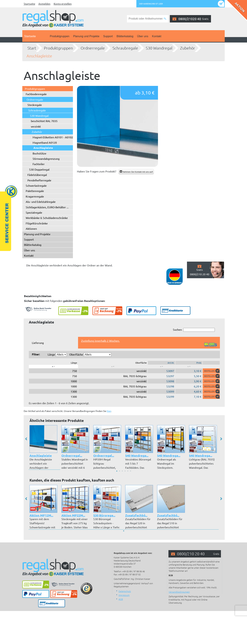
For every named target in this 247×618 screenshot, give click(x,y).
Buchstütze (39, 153)
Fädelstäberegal (37, 174)
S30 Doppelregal (39, 169)
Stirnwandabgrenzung (46, 158)
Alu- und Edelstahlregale (41, 201)
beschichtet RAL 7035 (44, 121)
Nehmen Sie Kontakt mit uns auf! (136, 171)
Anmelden (44, 3)
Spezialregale (34, 212)
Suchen (194, 330)
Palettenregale (35, 191)
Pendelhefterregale (39, 180)
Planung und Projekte (86, 36)
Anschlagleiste (39, 55)
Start (31, 48)
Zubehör (187, 48)
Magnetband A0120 (45, 142)
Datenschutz (125, 591)
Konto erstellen (63, 3)
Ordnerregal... (71, 455)
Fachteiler (39, 164)
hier (109, 410)
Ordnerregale (93, 48)
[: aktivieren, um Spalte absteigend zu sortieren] (53, 366)
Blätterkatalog (125, 36)
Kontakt (156, 36)
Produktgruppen (59, 36)
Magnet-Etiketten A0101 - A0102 (53, 137)
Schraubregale (125, 48)
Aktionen (31, 228)
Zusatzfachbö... (136, 515)
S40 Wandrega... (136, 455)
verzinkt (36, 126)
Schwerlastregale (36, 185)
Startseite (29, 3)
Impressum (124, 595)
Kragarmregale (35, 196)
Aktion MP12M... (41, 515)
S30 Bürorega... (104, 515)
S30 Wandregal (159, 48)
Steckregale (34, 104)
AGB (121, 599)
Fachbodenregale (36, 94)
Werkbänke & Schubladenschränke (47, 217)
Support (108, 36)
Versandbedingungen (179, 591)
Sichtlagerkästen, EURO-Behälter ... (47, 207)
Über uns (142, 36)
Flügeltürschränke (37, 223)
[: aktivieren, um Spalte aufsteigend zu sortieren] (113, 366)
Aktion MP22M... (73, 515)
